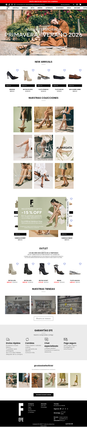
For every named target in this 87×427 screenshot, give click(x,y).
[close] (66, 200)
